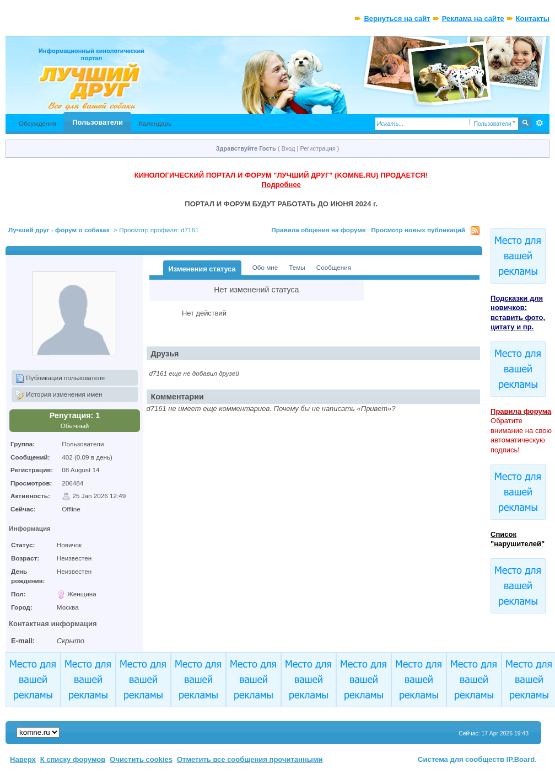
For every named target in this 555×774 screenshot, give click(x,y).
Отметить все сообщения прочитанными (250, 759)
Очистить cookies (141, 759)
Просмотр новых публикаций (418, 229)
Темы (297, 267)
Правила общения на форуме (318, 229)
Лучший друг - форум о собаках (59, 229)
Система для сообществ (461, 759)
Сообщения (333, 267)
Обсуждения (37, 123)
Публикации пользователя (60, 378)
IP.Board (520, 759)
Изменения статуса (202, 269)
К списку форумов (73, 759)
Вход (288, 148)
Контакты (532, 18)
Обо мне (265, 267)
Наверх (23, 759)
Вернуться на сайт (397, 18)
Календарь (155, 123)
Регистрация (317, 148)
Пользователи (97, 122)
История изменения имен (58, 395)
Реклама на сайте (473, 18)
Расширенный (540, 123)
